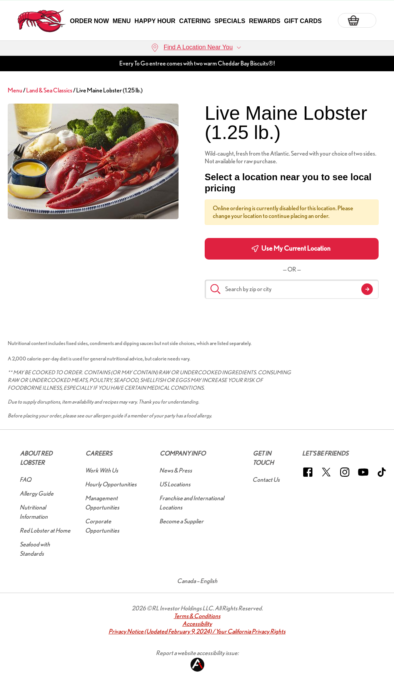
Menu (122, 21)
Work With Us (101, 470)
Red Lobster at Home (45, 530)
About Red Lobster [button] (36, 458)
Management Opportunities (102, 502)
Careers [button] (98, 453)
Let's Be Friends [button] (325, 453)
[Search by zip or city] (292, 289)
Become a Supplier (181, 521)
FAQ (25, 479)
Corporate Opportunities (102, 526)
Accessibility (197, 623)
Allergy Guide (36, 493)
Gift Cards (303, 21)
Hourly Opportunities (111, 484)
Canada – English (197, 581)
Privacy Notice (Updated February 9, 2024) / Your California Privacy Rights (197, 631)
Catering (194, 21)
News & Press (175, 470)
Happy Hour (154, 21)
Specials (229, 21)
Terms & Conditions (197, 616)
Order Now (89, 21)
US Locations (174, 484)
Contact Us (266, 479)
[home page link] (42, 21)
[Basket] (357, 20)
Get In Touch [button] (263, 458)
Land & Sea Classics (49, 90)
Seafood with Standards (35, 549)
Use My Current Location (291, 248)
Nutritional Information (34, 512)
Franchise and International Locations (191, 502)
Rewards (264, 21)
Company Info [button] (182, 453)
